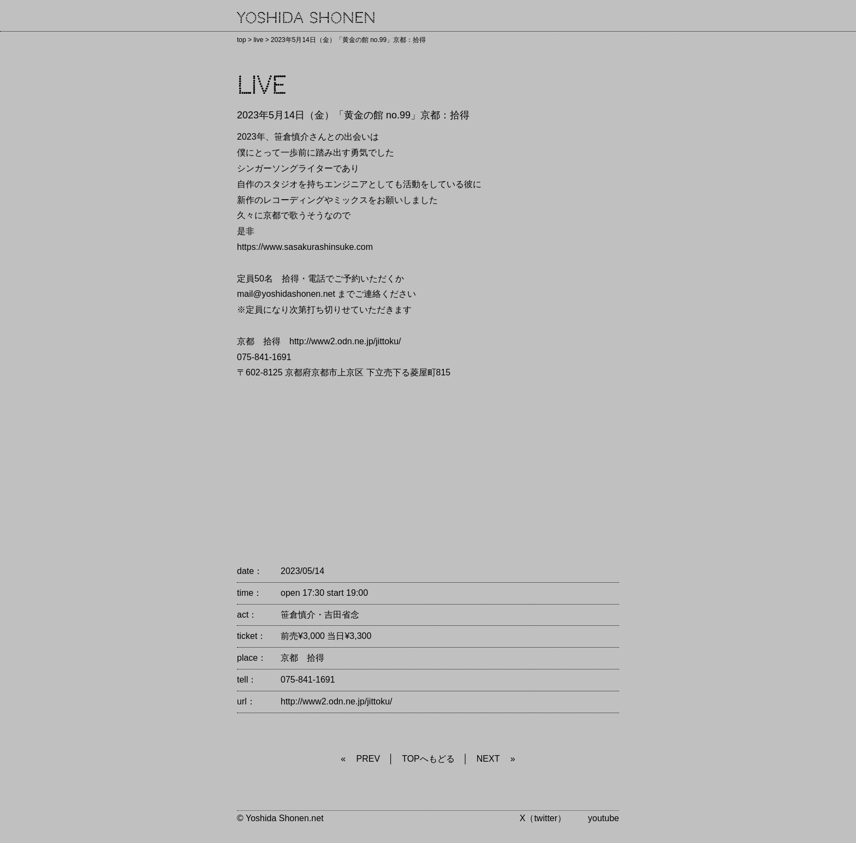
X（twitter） (543, 818)
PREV (368, 758)
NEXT (488, 758)
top (241, 40)
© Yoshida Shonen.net (280, 818)
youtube (603, 818)
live (258, 40)
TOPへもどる (428, 758)
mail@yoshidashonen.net (286, 293)
